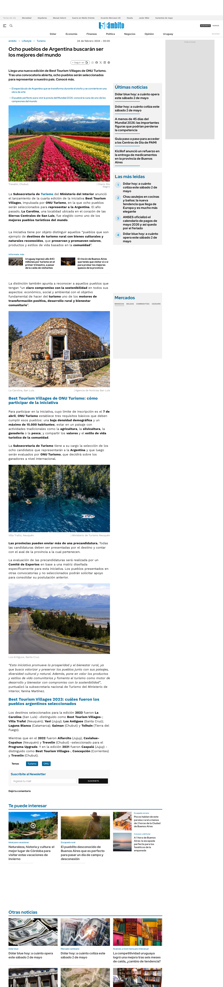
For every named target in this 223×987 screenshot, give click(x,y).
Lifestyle (26, 41)
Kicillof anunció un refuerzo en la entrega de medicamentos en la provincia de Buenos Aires (137, 156)
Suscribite (93, 781)
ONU (46, 763)
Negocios (129, 34)
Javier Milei (144, 18)
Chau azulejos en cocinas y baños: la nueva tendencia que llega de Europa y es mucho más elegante (141, 204)
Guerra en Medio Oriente (83, 18)
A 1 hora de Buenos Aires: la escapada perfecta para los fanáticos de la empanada (145, 844)
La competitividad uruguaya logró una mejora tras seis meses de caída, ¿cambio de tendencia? (137, 957)
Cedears (156, 304)
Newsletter (216, 34)
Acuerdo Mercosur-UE (111, 18)
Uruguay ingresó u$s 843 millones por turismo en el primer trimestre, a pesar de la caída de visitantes (40, 263)
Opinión (149, 34)
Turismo (41, 41)
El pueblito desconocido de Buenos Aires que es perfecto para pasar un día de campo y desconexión (83, 853)
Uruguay (168, 34)
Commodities (142, 304)
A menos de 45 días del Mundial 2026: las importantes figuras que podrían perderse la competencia (137, 124)
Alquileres (42, 18)
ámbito (13, 41)
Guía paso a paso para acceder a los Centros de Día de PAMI (137, 140)
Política (110, 34)
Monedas (119, 304)
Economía (71, 34)
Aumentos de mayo (164, 18)
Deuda (130, 18)
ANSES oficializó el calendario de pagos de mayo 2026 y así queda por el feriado (140, 222)
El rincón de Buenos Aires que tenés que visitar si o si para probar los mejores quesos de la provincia (93, 263)
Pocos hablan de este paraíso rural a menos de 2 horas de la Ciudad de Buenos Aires (147, 821)
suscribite (205, 25)
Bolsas (130, 304)
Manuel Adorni (59, 18)
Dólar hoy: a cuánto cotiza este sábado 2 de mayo (137, 108)
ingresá (215, 25)
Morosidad (26, 18)
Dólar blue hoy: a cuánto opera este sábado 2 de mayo (137, 96)
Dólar (53, 34)
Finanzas (92, 34)
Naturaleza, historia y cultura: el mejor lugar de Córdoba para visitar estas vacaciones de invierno (31, 853)
